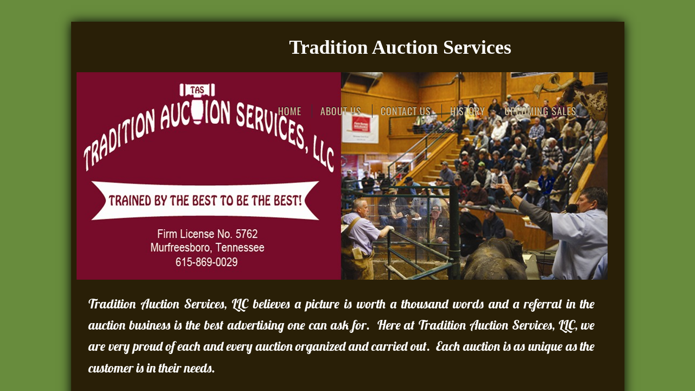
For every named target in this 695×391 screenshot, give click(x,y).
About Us (341, 111)
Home (289, 111)
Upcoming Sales (540, 111)
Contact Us (406, 111)
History (467, 111)
